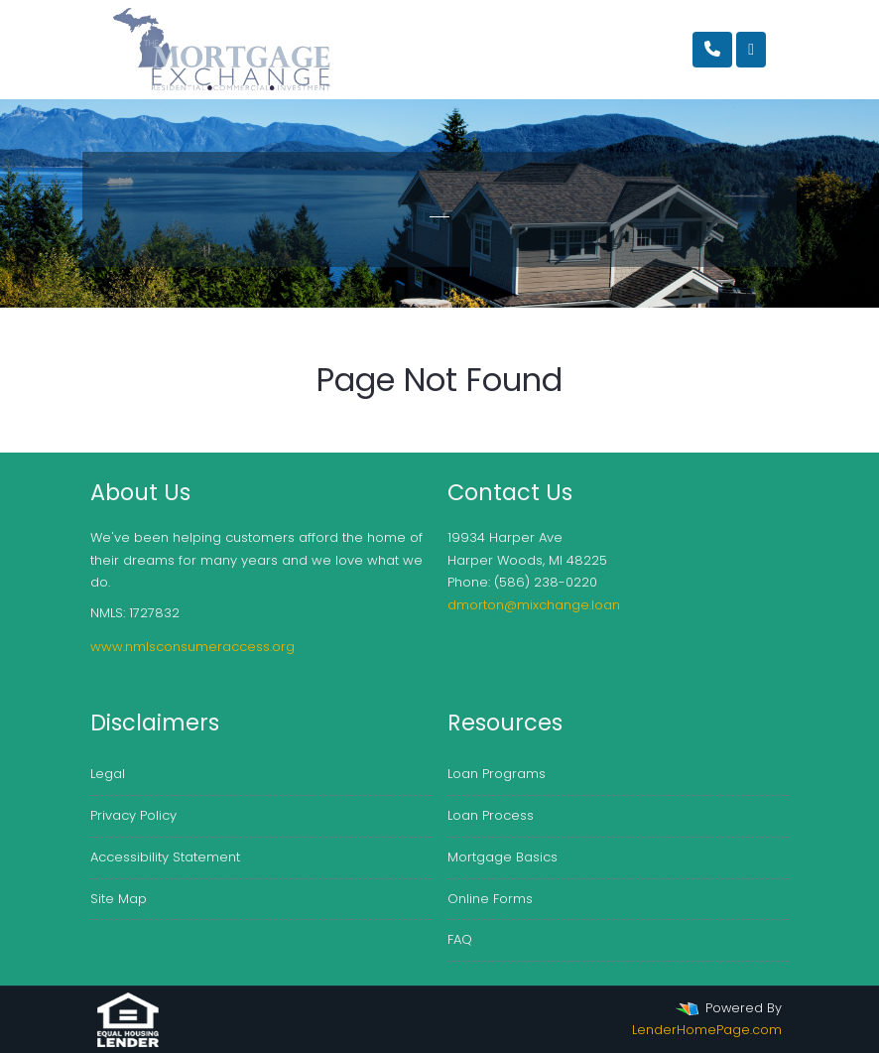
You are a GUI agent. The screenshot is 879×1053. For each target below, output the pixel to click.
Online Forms (490, 898)
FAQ (459, 939)
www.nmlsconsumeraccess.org (192, 646)
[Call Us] (712, 49)
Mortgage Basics (502, 857)
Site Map (118, 898)
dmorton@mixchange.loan (533, 604)
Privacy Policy (133, 815)
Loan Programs (496, 773)
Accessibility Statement (165, 857)
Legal (107, 773)
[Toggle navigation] (751, 49)
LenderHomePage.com (707, 1029)
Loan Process (490, 815)
